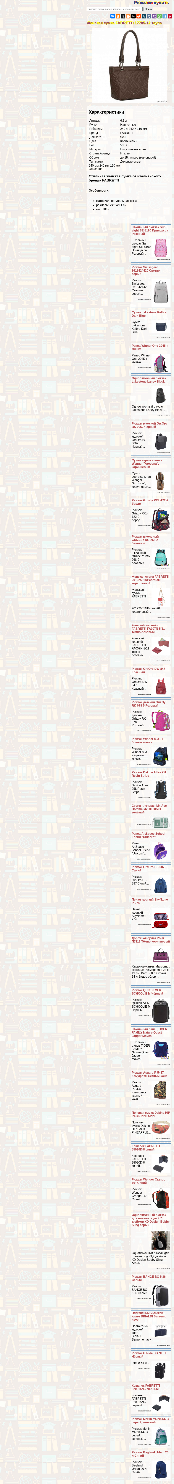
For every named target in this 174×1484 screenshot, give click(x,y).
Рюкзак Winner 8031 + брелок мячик (147, 740)
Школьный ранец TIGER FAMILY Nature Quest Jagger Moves (149, 1032)
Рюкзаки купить (154, 2)
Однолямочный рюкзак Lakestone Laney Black (149, 380)
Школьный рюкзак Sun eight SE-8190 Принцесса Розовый (150, 230)
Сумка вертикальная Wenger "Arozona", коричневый (147, 464)
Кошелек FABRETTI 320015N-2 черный (146, 1387)
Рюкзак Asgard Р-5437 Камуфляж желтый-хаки (149, 1074)
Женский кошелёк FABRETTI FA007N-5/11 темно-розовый (148, 629)
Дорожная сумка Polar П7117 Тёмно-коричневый (151, 940)
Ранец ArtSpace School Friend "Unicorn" (148, 835)
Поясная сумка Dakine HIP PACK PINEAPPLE (151, 1114)
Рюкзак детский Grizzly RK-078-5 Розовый (148, 704)
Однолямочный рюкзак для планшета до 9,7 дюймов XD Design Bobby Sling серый (151, 1220)
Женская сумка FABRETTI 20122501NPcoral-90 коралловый (150, 580)
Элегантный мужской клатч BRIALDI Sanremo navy (149, 1316)
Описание (95, 168)
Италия (125, 153)
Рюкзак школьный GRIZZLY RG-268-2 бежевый (145, 540)
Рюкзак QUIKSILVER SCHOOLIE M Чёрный (147, 992)
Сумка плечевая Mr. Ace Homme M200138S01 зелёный (149, 809)
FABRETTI (127, 132)
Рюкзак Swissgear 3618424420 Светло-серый (146, 270)
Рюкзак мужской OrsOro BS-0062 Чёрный (149, 425)
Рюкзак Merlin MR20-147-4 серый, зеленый (150, 1420)
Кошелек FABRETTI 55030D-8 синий (146, 1148)
